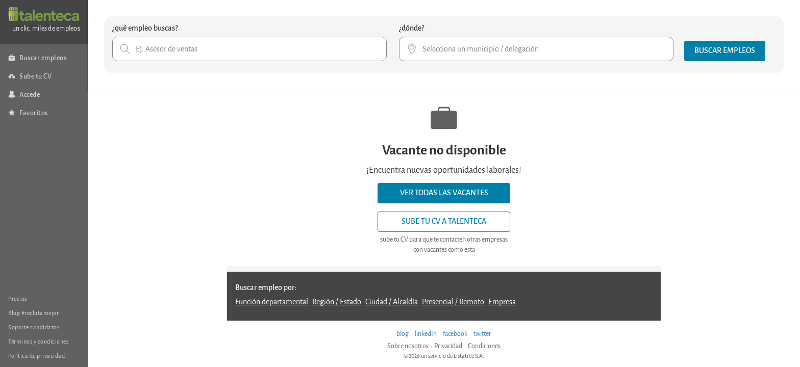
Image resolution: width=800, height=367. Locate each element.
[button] (724, 51)
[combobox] (249, 49)
